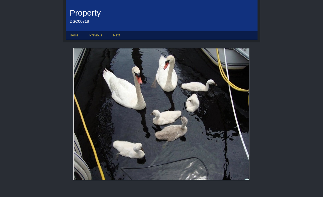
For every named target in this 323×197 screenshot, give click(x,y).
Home (74, 35)
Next (116, 35)
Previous (95, 35)
